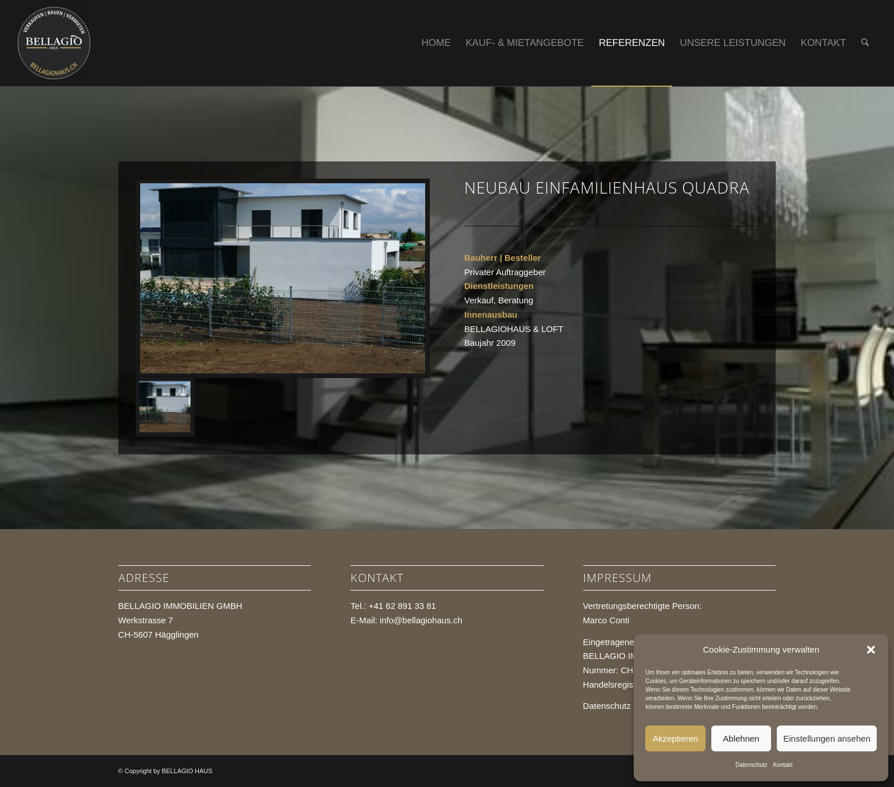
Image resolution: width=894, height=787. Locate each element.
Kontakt (783, 765)
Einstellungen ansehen (826, 738)
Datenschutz (751, 765)
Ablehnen (741, 738)
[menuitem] (436, 43)
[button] (871, 649)
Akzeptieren (675, 738)
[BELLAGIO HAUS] (54, 43)
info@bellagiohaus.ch (421, 620)
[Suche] (865, 43)
